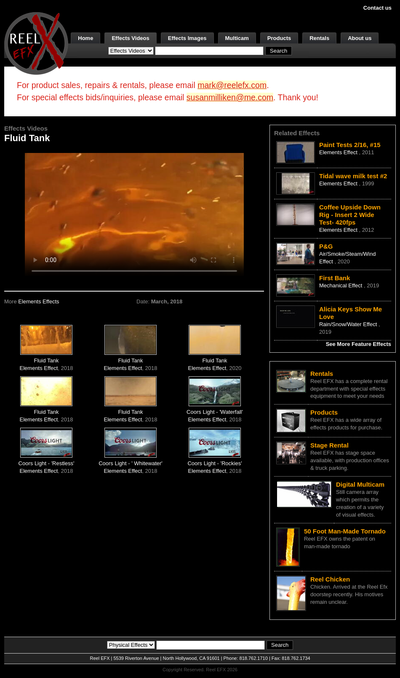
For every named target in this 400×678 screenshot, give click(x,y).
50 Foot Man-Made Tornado (345, 531)
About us (359, 38)
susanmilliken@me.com (230, 97)
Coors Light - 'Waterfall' (215, 412)
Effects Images (187, 38)
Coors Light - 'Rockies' (214, 463)
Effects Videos (130, 38)
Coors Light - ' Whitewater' (131, 463)
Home (85, 38)
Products (279, 38)
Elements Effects (38, 301)
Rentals (319, 38)
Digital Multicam (360, 484)
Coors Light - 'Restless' (47, 463)
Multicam (237, 38)
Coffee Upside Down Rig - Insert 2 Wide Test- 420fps (350, 215)
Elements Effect (39, 368)
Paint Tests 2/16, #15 (350, 144)
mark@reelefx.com (232, 85)
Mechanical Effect (341, 285)
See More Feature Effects (358, 344)
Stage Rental (329, 445)
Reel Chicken (330, 579)
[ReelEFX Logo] (36, 43)
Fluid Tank (46, 360)
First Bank (334, 277)
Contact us (377, 8)
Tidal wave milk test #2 (353, 176)
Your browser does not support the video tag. (134, 214)
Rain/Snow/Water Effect (349, 324)
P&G (326, 246)
